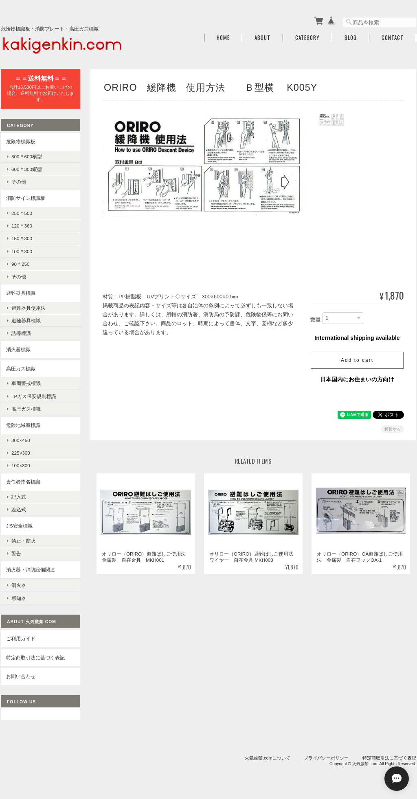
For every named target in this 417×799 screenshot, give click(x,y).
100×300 (20, 465)
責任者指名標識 (23, 481)
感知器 (18, 597)
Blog (351, 38)
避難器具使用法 (28, 307)
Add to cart (357, 360)
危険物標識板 (20, 141)
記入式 (18, 496)
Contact (393, 38)
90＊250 (20, 263)
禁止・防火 (23, 540)
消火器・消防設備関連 (30, 569)
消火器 (18, 584)
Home (223, 38)
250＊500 (21, 212)
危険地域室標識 (23, 425)
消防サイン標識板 (25, 198)
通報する (392, 429)
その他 (18, 181)
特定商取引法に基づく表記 (35, 656)
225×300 (20, 452)
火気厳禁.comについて (267, 757)
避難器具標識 (20, 293)
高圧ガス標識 (20, 368)
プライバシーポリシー (326, 757)
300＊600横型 (26, 156)
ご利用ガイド (20, 638)
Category (307, 38)
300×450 (20, 439)
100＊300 (21, 251)
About (262, 38)
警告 (16, 553)
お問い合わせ (20, 676)
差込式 (18, 509)
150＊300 (21, 238)
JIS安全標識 (19, 525)
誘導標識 (21, 333)
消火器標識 (18, 349)
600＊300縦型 (26, 169)
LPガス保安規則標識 (33, 395)
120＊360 (21, 225)
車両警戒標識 (26, 383)
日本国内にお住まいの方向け (357, 379)
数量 (315, 319)
